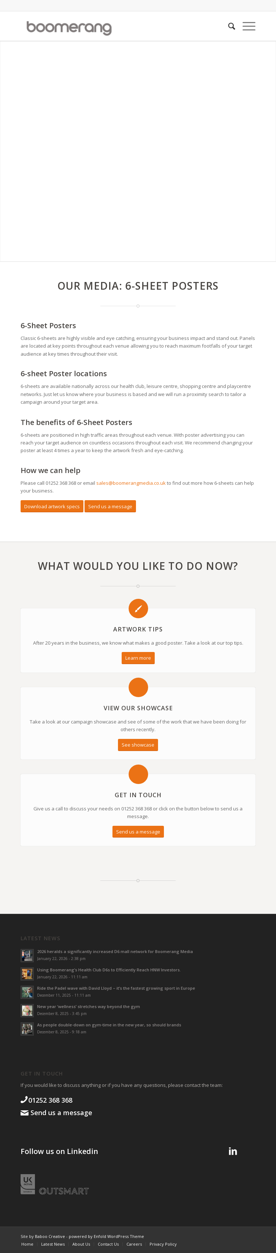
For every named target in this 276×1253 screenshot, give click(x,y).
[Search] (228, 26)
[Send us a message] (110, 506)
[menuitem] (228, 26)
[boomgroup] (114, 26)
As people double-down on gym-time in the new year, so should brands (109, 1024)
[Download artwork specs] (52, 506)
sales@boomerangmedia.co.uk (131, 483)
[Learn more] (138, 658)
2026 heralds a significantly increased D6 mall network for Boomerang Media (115, 951)
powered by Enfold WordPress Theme (106, 1236)
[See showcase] (138, 745)
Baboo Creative (50, 1236)
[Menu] (245, 26)
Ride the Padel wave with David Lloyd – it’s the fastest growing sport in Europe (116, 988)
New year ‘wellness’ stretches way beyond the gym (88, 1006)
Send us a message (60, 1112)
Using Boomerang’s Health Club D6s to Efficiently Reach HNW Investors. (109, 969)
